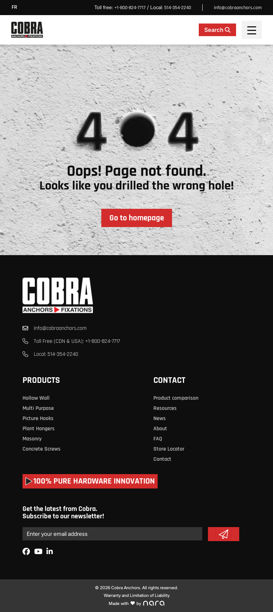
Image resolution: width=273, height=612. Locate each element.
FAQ (157, 439)
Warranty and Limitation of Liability (137, 595)
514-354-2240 (177, 8)
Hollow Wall (36, 398)
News (159, 418)
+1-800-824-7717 (130, 8)
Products (41, 380)
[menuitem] (16, 7)
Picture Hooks (38, 418)
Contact (169, 380)
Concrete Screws (42, 449)
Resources (165, 408)
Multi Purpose (38, 408)
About (160, 428)
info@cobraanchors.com (238, 8)
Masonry (32, 439)
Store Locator (168, 449)
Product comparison (175, 398)
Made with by (136, 603)
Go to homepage (136, 218)
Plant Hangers (39, 428)
